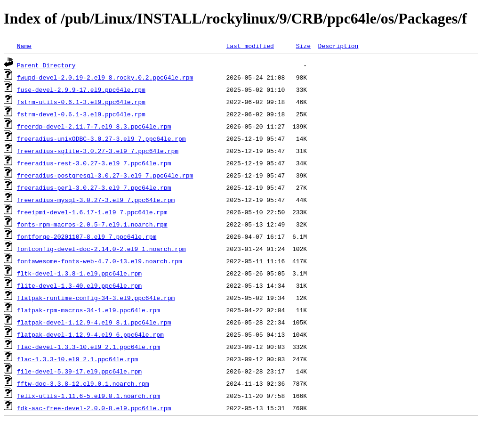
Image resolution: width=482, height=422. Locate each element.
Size (303, 45)
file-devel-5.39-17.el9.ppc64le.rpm (79, 371)
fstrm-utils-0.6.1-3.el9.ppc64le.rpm (81, 101)
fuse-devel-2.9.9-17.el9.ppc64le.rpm (81, 89)
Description (338, 45)
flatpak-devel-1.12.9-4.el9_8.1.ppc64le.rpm (94, 322)
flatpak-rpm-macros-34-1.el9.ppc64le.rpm (88, 310)
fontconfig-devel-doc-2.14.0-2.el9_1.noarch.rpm (101, 248)
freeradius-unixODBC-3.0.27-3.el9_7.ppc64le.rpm (101, 138)
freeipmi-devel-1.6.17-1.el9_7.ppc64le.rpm (92, 212)
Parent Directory (46, 65)
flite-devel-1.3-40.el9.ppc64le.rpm (79, 285)
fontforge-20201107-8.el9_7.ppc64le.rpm (86, 236)
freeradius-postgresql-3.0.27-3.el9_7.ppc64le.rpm (105, 175)
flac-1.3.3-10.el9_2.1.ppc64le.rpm (77, 359)
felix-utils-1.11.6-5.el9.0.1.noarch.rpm (88, 395)
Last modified (249, 45)
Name (24, 45)
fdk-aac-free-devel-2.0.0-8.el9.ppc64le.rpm (94, 408)
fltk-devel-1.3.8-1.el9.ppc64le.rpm (79, 273)
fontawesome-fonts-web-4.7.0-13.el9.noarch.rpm (99, 261)
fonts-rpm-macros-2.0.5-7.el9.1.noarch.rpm (92, 224)
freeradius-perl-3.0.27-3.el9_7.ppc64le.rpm (94, 187)
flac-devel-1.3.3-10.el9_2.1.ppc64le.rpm (88, 346)
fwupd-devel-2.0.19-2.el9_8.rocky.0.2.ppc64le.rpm (105, 77)
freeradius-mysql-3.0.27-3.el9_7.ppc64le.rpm (96, 199)
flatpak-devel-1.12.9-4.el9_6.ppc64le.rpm (90, 334)
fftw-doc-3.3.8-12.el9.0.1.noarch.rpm (83, 383)
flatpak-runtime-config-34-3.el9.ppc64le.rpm (96, 297)
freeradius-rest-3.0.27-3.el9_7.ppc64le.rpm (94, 163)
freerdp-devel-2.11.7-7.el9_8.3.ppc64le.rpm (94, 126)
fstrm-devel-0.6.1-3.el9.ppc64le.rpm (81, 114)
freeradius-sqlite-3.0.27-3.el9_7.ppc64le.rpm (97, 150)
